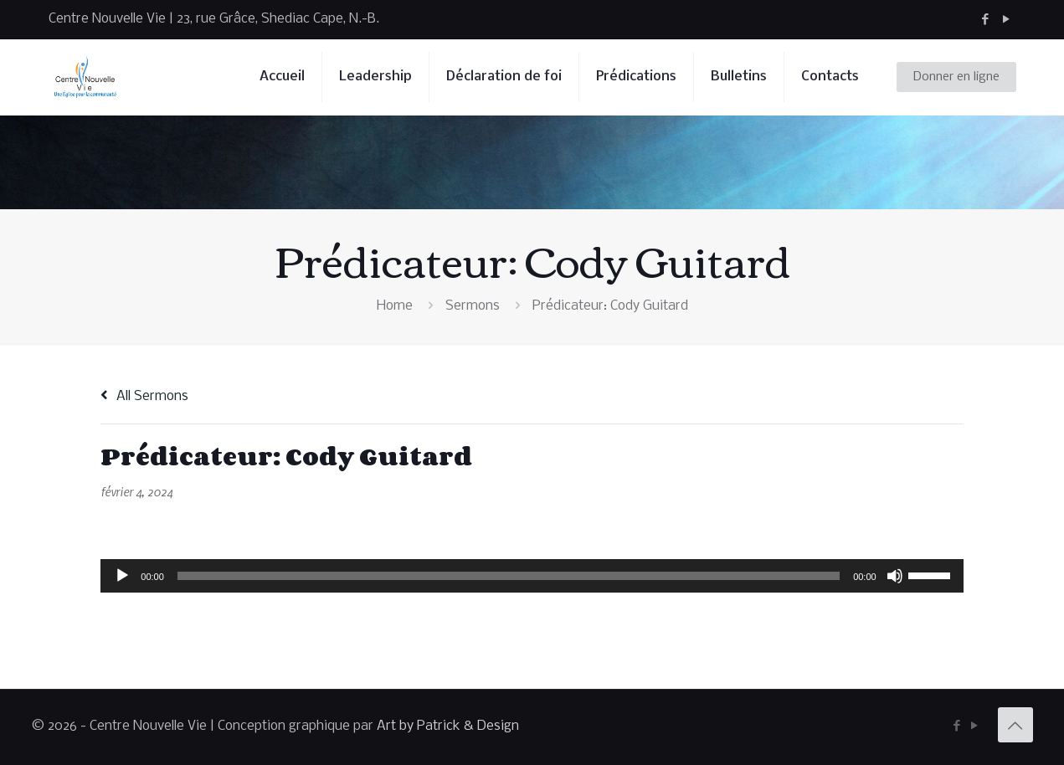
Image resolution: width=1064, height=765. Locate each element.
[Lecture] (122, 575)
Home (395, 306)
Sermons (472, 306)
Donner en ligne (956, 77)
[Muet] (895, 575)
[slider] (508, 576)
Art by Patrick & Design (448, 726)
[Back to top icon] (1015, 724)
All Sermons (144, 396)
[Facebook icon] (985, 20)
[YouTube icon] (1006, 20)
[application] (531, 576)
